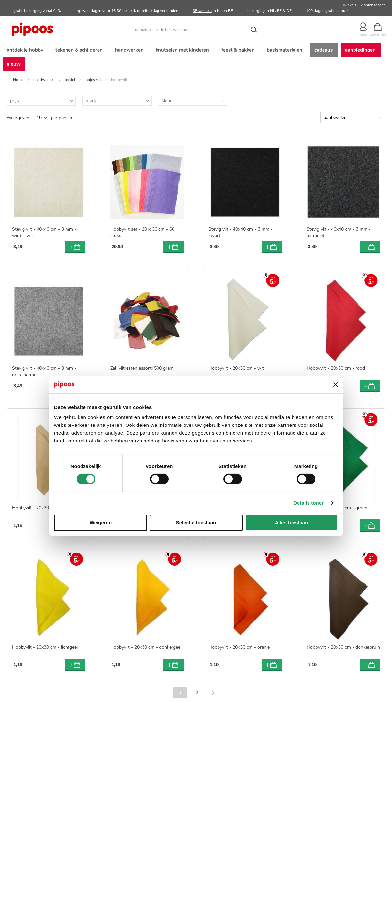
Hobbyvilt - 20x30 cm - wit (236, 371)
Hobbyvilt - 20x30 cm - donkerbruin (343, 650)
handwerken (44, 82)
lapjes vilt (93, 82)
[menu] (196, 58)
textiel (70, 82)
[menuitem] (24, 50)
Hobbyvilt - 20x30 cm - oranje (239, 650)
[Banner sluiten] (335, 384)
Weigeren (101, 522)
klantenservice (373, 4)
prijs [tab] (14, 103)
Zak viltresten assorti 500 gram (141, 371)
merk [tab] (91, 103)
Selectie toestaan (196, 522)
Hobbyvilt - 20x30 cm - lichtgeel (45, 650)
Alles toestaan (291, 522)
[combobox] (196, 29)
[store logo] (54, 29)
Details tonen (309, 503)
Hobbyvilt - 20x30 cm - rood (336, 371)
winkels (349, 4)
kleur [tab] (167, 103)
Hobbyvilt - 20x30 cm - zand (41, 510)
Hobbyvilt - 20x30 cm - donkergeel (145, 650)
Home (18, 82)
